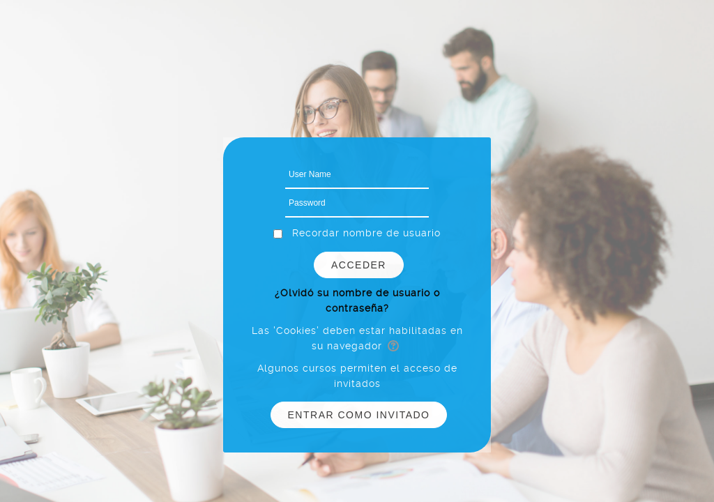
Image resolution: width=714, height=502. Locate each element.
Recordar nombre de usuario (366, 232)
